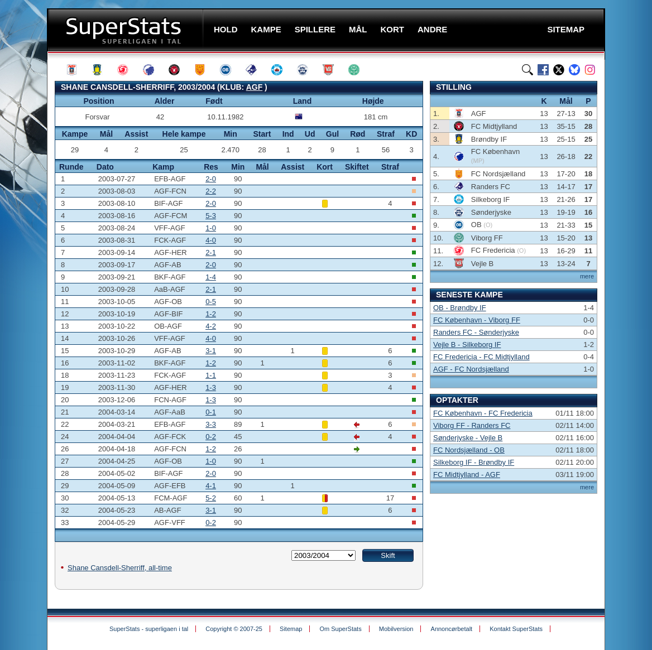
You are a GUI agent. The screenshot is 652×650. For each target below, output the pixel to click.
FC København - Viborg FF (476, 320)
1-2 (210, 314)
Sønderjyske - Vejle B (467, 438)
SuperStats (126, 29)
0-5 (210, 301)
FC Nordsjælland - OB (469, 450)
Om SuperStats (340, 628)
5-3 (210, 215)
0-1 (210, 412)
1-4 (210, 277)
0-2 (210, 436)
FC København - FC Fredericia (483, 413)
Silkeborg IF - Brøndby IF (473, 462)
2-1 (210, 252)
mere (587, 276)
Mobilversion (396, 628)
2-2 (210, 191)
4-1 (210, 486)
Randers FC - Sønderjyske (476, 332)
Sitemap (291, 628)
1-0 (210, 228)
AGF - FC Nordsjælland (471, 369)
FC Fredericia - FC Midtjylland (481, 357)
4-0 (210, 240)
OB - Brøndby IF (459, 308)
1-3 (210, 387)
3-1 (210, 350)
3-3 (210, 424)
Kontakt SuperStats (516, 628)
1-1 (210, 375)
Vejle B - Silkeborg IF (467, 344)
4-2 (210, 326)
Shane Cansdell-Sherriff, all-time (120, 568)
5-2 (210, 498)
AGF (254, 87)
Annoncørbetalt (452, 628)
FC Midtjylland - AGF (466, 474)
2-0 (210, 179)
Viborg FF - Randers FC (471, 425)
